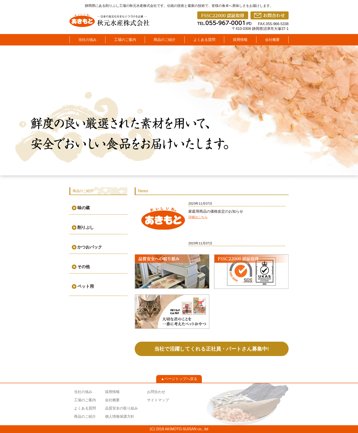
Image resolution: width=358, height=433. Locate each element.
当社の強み (87, 40)
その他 (83, 266)
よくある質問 (204, 40)
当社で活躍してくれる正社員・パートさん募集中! (211, 349)
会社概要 (272, 40)
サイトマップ (158, 400)
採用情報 (240, 40)
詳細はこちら (198, 217)
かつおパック (89, 247)
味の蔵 (83, 208)
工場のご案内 (125, 40)
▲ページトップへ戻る (179, 379)
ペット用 (85, 286)
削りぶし (85, 227)
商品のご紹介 (165, 40)
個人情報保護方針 (119, 416)
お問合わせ (156, 392)
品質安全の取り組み (121, 408)
